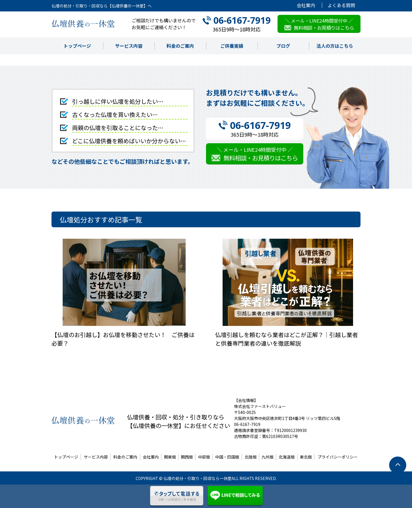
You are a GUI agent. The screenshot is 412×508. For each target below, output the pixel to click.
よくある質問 (341, 5)
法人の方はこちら (334, 45)
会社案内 (306, 5)
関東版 (170, 457)
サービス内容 (128, 45)
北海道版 (287, 457)
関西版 (187, 457)
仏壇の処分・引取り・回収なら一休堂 (197, 478)
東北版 (306, 457)
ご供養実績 (231, 45)
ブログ (283, 45)
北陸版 (251, 457)
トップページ (77, 45)
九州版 (268, 457)
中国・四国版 (227, 457)
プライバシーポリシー (338, 457)
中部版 (204, 457)
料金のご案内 (180, 45)
